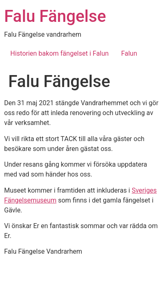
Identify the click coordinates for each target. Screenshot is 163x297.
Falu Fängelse (55, 16)
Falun (129, 53)
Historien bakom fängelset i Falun (59, 53)
